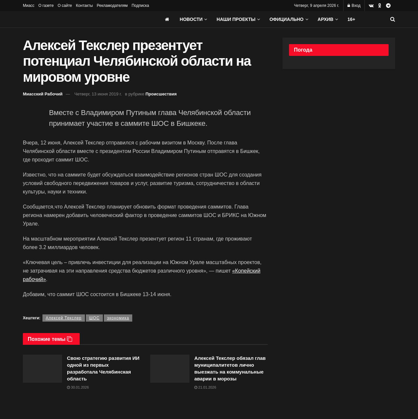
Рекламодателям (112, 5)
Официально (286, 19)
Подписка (140, 5)
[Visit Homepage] (72, 19)
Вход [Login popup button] (354, 5)
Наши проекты (236, 19)
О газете (46, 5)
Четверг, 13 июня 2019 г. (98, 94)
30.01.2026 (78, 387)
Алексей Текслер (64, 318)
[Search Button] (392, 19)
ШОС (94, 318)
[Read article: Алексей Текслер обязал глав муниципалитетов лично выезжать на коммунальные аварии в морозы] (169, 369)
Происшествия (161, 94)
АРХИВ (325, 19)
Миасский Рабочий (43, 94)
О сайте (64, 5)
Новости (191, 19)
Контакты (84, 5)
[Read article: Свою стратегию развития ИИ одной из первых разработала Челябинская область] (42, 369)
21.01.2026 (205, 387)
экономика (118, 318)
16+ (351, 19)
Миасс (28, 5)
